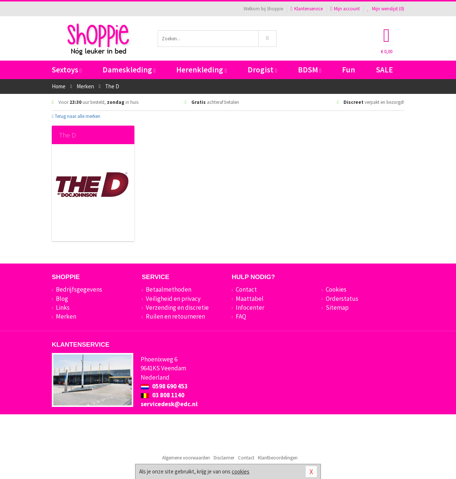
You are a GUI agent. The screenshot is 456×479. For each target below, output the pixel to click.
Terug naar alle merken (76, 116)
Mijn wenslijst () (385, 9)
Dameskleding (129, 70)
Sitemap (337, 307)
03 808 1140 (162, 395)
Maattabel (250, 299)
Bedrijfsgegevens (79, 289)
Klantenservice (307, 9)
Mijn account (345, 9)
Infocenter (250, 307)
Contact (246, 289)
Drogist (262, 70)
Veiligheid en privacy (173, 299)
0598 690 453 (164, 386)
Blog (62, 299)
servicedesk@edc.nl (169, 404)
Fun (348, 70)
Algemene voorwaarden (186, 458)
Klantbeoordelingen (278, 458)
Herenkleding (201, 70)
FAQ (241, 316)
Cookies (336, 289)
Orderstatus (342, 299)
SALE (384, 70)
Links (63, 307)
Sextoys (66, 70)
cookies (240, 471)
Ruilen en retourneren (175, 316)
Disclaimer (224, 458)
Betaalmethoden (168, 289)
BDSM (309, 70)
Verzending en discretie (177, 307)
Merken (66, 316)
